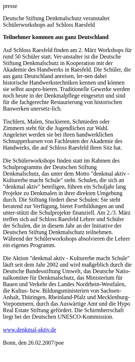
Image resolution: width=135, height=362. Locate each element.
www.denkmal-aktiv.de (29, 330)
